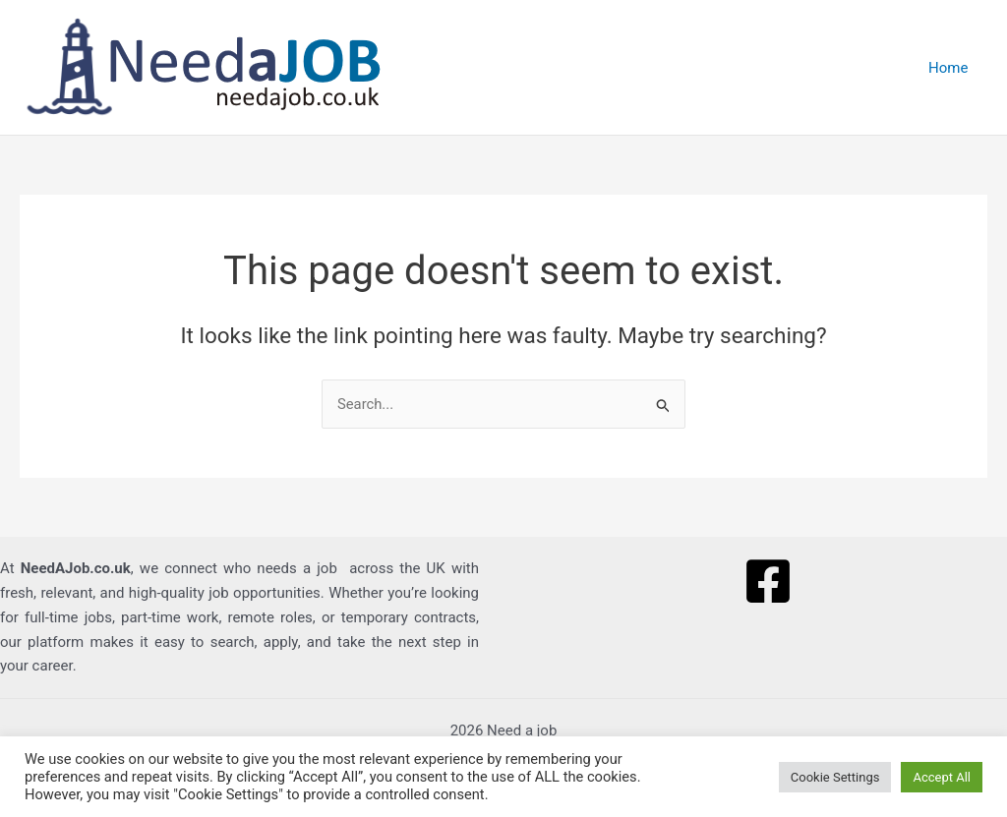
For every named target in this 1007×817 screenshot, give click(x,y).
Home (953, 68)
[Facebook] (768, 582)
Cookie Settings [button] (835, 777)
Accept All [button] (942, 777)
